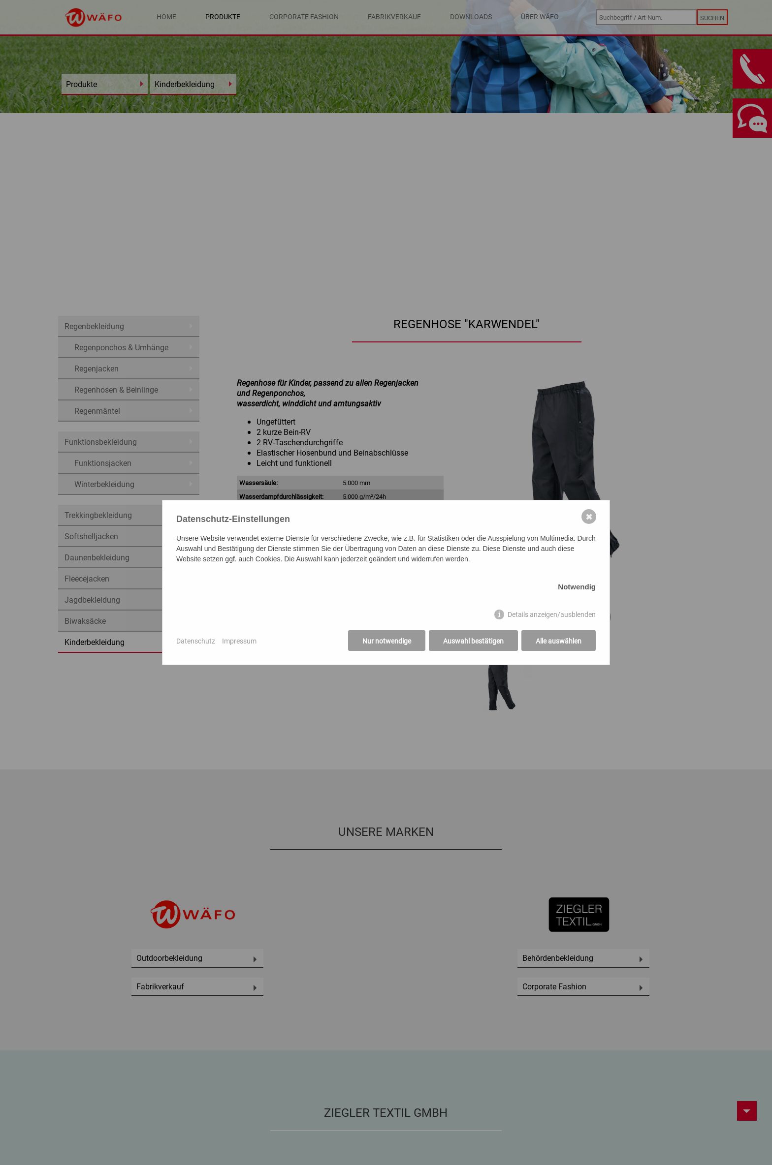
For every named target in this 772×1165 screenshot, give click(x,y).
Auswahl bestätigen (473, 640)
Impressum (239, 640)
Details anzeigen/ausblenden (552, 614)
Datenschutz (195, 640)
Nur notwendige (386, 640)
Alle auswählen (558, 640)
